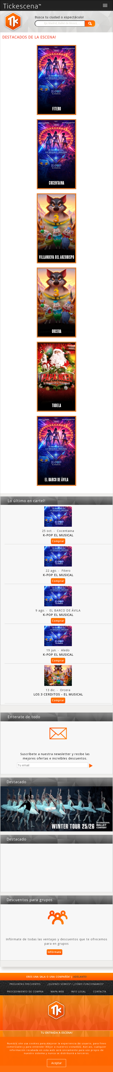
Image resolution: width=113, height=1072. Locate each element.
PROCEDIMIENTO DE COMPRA (25, 991)
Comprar (58, 541)
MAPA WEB (57, 991)
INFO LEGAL (78, 991)
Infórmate (54, 952)
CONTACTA (99, 991)
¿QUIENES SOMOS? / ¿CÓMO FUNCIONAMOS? (76, 984)
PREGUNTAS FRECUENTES (25, 984)
